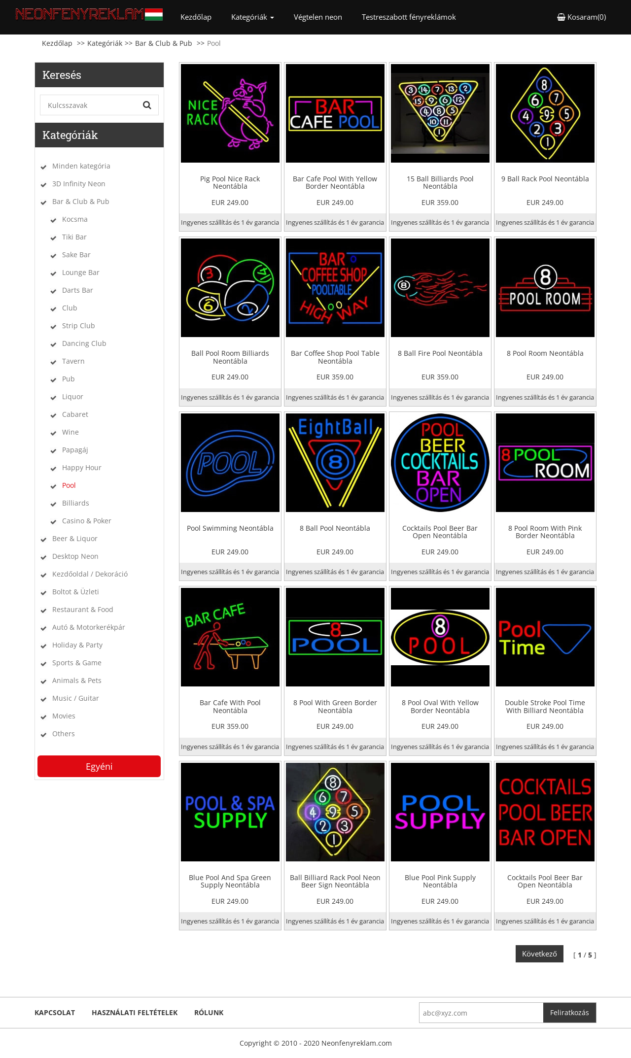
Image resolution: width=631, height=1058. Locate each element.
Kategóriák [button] (252, 17)
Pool (69, 485)
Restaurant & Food (82, 609)
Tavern (73, 361)
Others (63, 733)
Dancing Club (84, 343)
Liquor (72, 396)
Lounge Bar (81, 272)
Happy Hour (82, 467)
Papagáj (75, 449)
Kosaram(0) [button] (581, 17)
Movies (63, 715)
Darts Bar (77, 290)
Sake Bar (76, 254)
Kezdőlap (200, 16)
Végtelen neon (318, 17)
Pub (68, 378)
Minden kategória (81, 166)
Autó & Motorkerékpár (88, 627)
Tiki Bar (74, 236)
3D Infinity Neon (78, 183)
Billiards (75, 503)
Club (69, 307)
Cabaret (75, 414)
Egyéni (99, 766)
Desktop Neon (75, 556)
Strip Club (78, 325)
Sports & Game (77, 662)
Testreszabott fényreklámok (409, 17)
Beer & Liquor (75, 538)
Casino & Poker (86, 520)
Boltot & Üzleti (75, 591)
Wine (70, 432)
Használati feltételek (134, 1012)
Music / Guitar (75, 698)
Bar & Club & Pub (163, 43)
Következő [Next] (539, 953)
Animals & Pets (77, 680)
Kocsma (75, 219)
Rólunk (208, 1012)
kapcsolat (55, 1012)
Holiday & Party (77, 644)
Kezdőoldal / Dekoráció (90, 574)
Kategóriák (104, 43)
